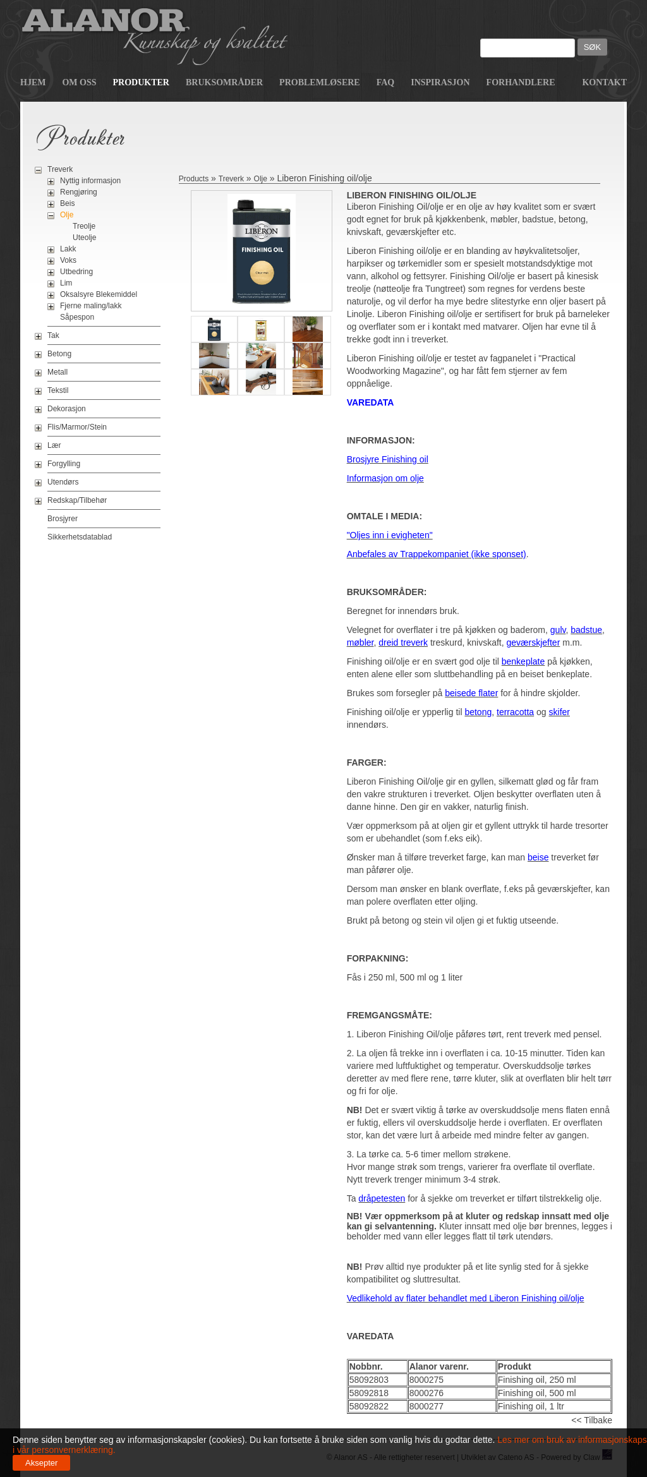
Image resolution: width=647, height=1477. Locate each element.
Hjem (32, 82)
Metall (57, 372)
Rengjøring (78, 192)
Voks (68, 260)
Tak (53, 335)
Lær (54, 445)
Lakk (68, 248)
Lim (66, 283)
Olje (66, 214)
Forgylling (63, 463)
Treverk (60, 169)
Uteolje (84, 237)
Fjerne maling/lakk (90, 305)
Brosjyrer (62, 518)
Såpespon (77, 317)
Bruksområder (224, 82)
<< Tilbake (591, 1420)
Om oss (79, 82)
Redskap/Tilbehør (77, 500)
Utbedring (76, 271)
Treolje (84, 226)
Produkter (141, 82)
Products (194, 178)
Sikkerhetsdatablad (79, 537)
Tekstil (57, 390)
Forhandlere (521, 82)
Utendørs (62, 482)
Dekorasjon (66, 408)
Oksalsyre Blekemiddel (98, 294)
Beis (67, 203)
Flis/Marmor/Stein (77, 427)
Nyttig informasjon (90, 180)
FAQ (386, 82)
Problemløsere (319, 82)
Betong (59, 353)
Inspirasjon (440, 82)
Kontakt (604, 82)
